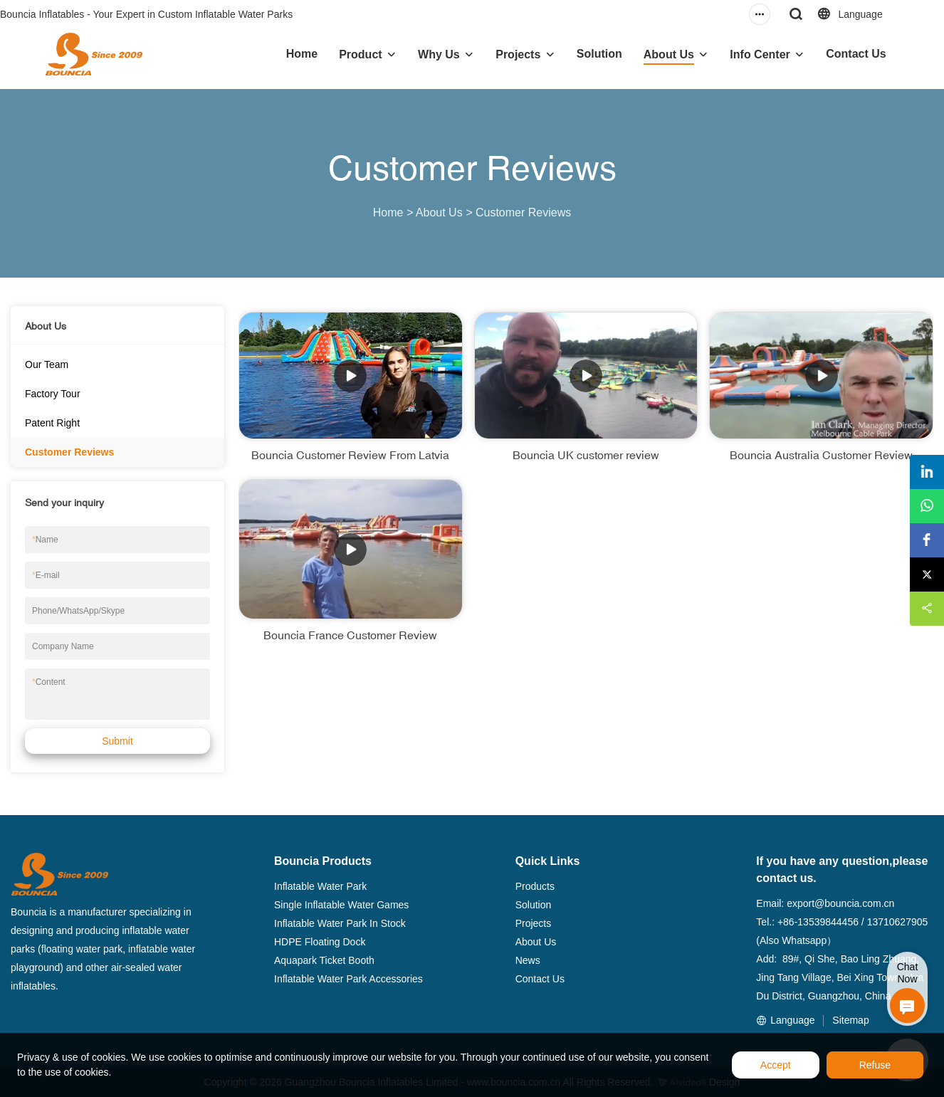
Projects (517, 54)
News (527, 960)
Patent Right (52, 423)
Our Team (46, 364)
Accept (775, 1065)
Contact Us (856, 54)
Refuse (875, 1065)
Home (302, 54)
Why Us (439, 54)
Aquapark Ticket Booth (324, 960)
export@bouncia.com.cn (840, 903)
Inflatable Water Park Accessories (348, 979)
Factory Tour (52, 393)
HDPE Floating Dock (319, 942)
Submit (117, 741)
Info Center (760, 54)
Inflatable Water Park (320, 886)
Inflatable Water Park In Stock (340, 923)
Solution (599, 54)
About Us (669, 54)
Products (535, 886)
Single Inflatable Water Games (341, 904)
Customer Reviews (523, 212)
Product (360, 54)
